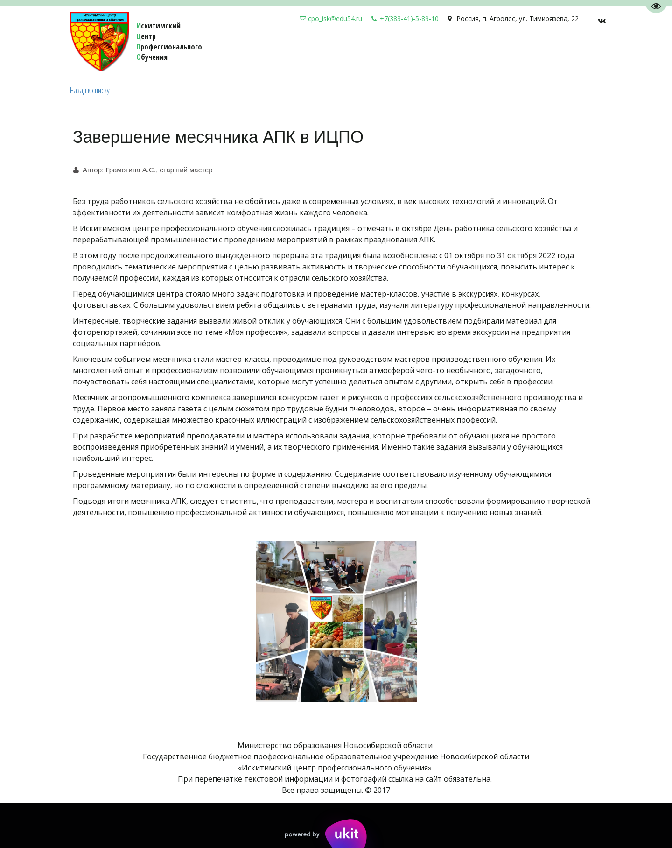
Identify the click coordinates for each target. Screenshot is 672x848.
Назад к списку (90, 90)
